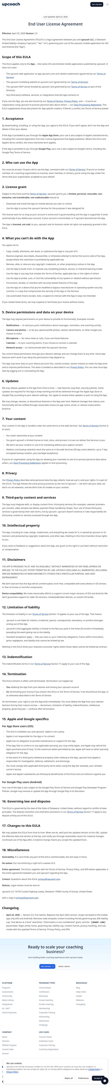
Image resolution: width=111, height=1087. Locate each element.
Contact (5, 1053)
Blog (78, 987)
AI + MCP (6, 1008)
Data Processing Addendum (87, 104)
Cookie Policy (94, 1069)
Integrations (7, 1004)
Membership (44, 1008)
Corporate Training (47, 1012)
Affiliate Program (9, 1045)
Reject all (69, 1078)
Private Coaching (46, 1004)
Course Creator (45, 1037)
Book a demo (64, 966)
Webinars (80, 1000)
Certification (44, 992)
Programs (6, 987)
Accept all (98, 1078)
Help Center (81, 992)
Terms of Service (79, 82)
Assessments (7, 992)
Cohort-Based (45, 987)
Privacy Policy (71, 101)
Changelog (80, 1004)
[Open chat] (104, 1080)
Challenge (43, 1025)
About (4, 1037)
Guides (79, 996)
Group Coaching (46, 1000)
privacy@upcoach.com (49, 879)
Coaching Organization (49, 1049)
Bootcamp (43, 996)
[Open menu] (107, 4)
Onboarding (44, 1016)
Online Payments (9, 1012)
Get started (97, 4)
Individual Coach (46, 1041)
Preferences (83, 1078)
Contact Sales (8, 1049)
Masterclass (44, 1021)
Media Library (8, 1000)
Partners (5, 1041)
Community (7, 996)
